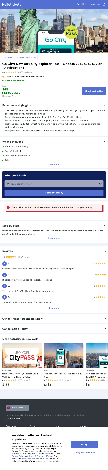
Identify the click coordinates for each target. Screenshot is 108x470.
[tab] (54, 105)
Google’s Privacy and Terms (40, 456)
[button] (54, 105)
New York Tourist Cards (26, 57)
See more (54, 164)
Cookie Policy (18, 456)
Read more (54, 238)
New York (8, 57)
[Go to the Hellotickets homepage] (12, 4)
